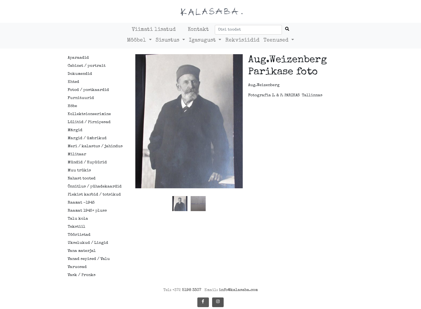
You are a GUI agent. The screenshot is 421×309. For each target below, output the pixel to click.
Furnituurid (81, 98)
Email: (231, 290)
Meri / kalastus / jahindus (91, 146)
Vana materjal (82, 251)
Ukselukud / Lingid (88, 243)
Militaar (77, 154)
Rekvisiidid (242, 40)
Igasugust (203, 40)
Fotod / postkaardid (88, 90)
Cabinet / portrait (87, 66)
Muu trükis (79, 170)
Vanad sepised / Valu (89, 259)
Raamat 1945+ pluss (87, 211)
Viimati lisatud (154, 29)
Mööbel (137, 40)
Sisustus (168, 40)
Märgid (75, 130)
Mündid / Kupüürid (87, 162)
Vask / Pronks (82, 275)
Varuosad (77, 267)
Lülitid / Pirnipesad (89, 122)
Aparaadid (78, 58)
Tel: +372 (182, 290)
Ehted (73, 82)
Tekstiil (76, 227)
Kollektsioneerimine (89, 114)
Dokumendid (80, 74)
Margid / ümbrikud (87, 138)
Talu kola (78, 219)
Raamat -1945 (81, 203)
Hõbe (72, 106)
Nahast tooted (82, 178)
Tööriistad (79, 235)
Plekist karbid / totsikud (91, 195)
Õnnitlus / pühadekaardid (91, 187)
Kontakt (198, 29)
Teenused (276, 40)
